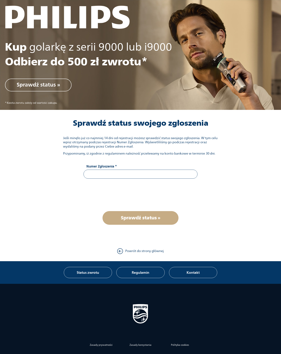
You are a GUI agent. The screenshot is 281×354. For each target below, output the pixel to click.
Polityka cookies (180, 345)
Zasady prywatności (101, 345)
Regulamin (140, 272)
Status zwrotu (88, 272)
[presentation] (140, 194)
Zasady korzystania (140, 345)
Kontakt (193, 272)
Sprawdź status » (38, 84)
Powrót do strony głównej (140, 251)
